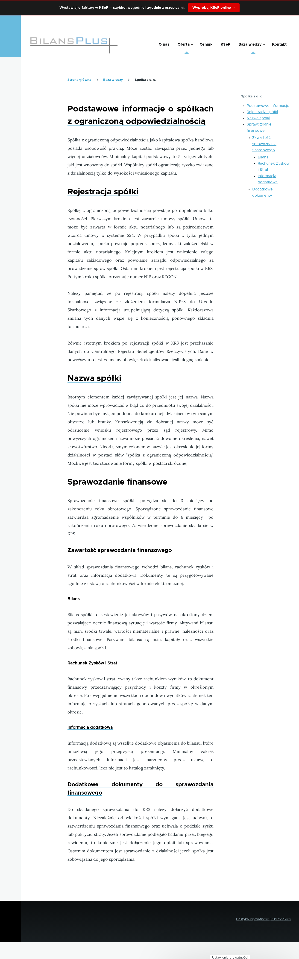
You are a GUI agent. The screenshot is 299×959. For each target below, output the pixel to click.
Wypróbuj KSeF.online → (213, 7)
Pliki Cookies (280, 919)
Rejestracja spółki (262, 112)
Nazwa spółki (258, 118)
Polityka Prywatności (253, 919)
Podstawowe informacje (268, 106)
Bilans (263, 157)
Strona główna (79, 80)
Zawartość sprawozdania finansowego (264, 144)
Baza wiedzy (113, 80)
